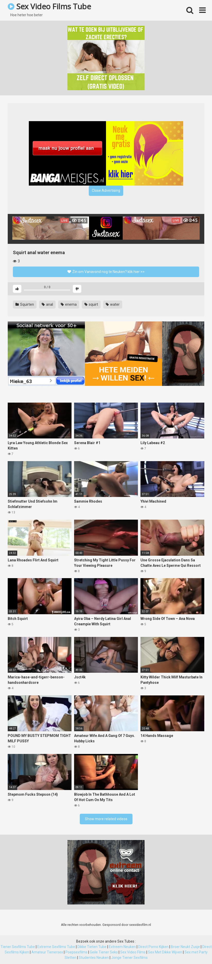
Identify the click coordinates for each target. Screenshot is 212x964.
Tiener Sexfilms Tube (18, 947)
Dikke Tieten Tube (92, 947)
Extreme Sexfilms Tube (56, 947)
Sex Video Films (133, 952)
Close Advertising (106, 190)
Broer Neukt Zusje (185, 947)
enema (69, 304)
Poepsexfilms (76, 952)
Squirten (24, 304)
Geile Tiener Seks (104, 952)
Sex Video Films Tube (49, 6)
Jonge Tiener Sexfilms (129, 957)
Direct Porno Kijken (153, 947)
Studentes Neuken (94, 957)
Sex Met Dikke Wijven (165, 952)
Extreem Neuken (122, 947)
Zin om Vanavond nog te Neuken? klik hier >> (106, 272)
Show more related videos (106, 819)
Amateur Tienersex (47, 952)
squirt (91, 304)
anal (47, 304)
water (113, 304)
